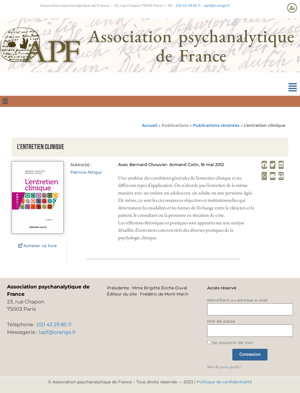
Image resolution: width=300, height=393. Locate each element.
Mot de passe (221, 321)
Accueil (149, 125)
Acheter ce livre (40, 245)
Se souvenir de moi (230, 342)
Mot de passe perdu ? (224, 366)
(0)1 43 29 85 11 (188, 5)
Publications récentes (216, 125)
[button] (292, 87)
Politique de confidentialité (224, 382)
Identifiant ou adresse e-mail (237, 300)
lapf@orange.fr (217, 5)
